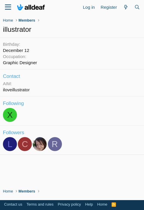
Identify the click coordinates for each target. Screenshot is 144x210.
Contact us (13, 204)
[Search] (137, 7)
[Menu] (8, 7)
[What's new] (125, 7)
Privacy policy (69, 204)
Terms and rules (40, 204)
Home (102, 204)
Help (89, 204)
